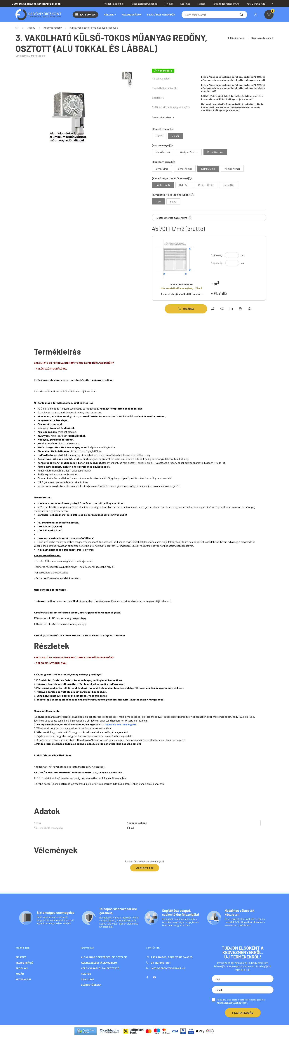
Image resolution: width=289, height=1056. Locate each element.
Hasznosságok (131, 14)
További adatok (163, 117)
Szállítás (87, 979)
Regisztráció (24, 962)
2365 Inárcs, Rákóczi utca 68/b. (172, 957)
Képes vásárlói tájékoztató (100, 968)
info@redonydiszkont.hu (168, 968)
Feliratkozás (242, 1012)
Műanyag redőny (52, 27)
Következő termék (262, 38)
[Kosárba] (186, 308)
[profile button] (255, 14)
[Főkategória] (16, 28)
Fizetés (86, 973)
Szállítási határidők (161, 14)
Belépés (20, 957)
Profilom (21, 968)
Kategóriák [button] (85, 14)
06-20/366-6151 (161, 962)
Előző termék (236, 38)
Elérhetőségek (91, 984)
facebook (147, 977)
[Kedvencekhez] (222, 309)
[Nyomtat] (240, 309)
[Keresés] (214, 14)
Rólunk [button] (109, 14)
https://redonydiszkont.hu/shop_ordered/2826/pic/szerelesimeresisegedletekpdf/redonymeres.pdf (233, 78)
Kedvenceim (23, 979)
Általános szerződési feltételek (104, 957)
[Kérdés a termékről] (249, 309)
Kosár (19, 973)
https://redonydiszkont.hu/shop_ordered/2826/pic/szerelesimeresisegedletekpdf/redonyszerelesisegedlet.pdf (233, 88)
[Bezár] (272, 3)
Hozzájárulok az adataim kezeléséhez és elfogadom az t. (241, 1001)
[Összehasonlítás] (212, 309)
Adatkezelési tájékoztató (99, 962)
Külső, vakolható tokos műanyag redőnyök (94, 27)
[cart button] (269, 14)
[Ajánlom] (231, 309)
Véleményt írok (145, 868)
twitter (162, 977)
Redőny (31, 27)
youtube (154, 977)
